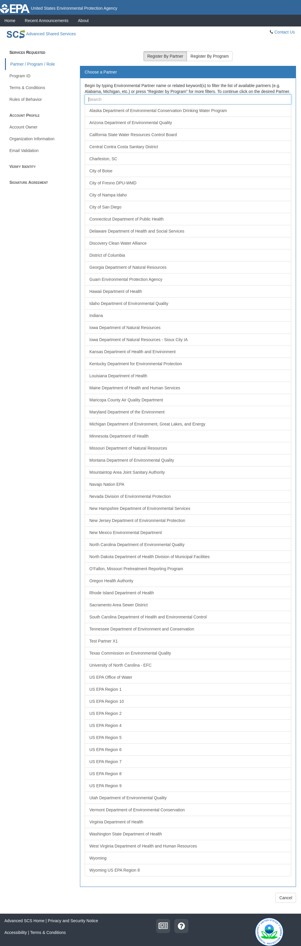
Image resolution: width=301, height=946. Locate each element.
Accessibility (15, 932)
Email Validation (24, 150)
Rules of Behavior (25, 99)
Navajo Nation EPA (106, 484)
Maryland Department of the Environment (127, 412)
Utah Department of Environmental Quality (128, 797)
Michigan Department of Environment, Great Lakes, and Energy (147, 424)
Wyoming (97, 858)
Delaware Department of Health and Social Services (136, 231)
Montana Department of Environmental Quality (131, 460)
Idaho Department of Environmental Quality (128, 303)
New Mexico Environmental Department (125, 532)
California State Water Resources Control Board (133, 134)
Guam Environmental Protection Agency (125, 279)
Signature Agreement (28, 182)
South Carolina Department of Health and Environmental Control (148, 617)
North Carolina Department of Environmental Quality (137, 544)
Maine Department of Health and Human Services (134, 388)
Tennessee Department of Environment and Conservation (141, 629)
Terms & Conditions (27, 87)
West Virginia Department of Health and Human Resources (143, 846)
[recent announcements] (163, 925)
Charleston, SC (103, 158)
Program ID (20, 76)
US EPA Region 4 (105, 725)
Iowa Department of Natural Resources (124, 327)
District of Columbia (107, 255)
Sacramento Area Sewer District (118, 605)
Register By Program (209, 56)
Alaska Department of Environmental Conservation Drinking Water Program (158, 110)
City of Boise (101, 170)
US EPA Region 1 (105, 689)
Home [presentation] (9, 20)
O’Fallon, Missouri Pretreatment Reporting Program (136, 568)
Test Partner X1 (103, 641)
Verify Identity (22, 166)
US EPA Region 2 (105, 713)
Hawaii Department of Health (115, 291)
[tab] (188, 72)
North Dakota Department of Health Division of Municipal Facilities (149, 556)
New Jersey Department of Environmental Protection (137, 520)
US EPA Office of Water (110, 677)
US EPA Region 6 (105, 749)
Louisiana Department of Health (118, 375)
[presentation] (46, 20)
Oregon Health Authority (111, 580)
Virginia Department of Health (116, 822)
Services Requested (27, 52)
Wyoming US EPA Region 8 (114, 870)
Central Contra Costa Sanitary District (123, 146)
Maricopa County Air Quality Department (126, 400)
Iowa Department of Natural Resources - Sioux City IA (138, 339)
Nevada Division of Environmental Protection (130, 496)
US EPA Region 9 (105, 785)
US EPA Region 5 (105, 737)
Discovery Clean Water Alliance (118, 243)
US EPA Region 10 (106, 701)
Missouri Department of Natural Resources (128, 448)
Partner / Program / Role (32, 64)
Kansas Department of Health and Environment (132, 351)
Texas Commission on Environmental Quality (130, 653)
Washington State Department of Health (125, 834)
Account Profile (24, 115)
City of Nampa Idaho (108, 195)
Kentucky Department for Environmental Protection (135, 363)
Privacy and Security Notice (73, 920)
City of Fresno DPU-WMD (112, 183)
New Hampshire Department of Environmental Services (139, 508)
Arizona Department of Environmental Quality (130, 122)
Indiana (96, 315)
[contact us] (181, 925)
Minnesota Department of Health (119, 436)
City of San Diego (105, 207)
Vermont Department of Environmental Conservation (137, 809)
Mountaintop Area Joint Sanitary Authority (127, 472)
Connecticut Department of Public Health (126, 219)
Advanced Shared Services (40, 33)
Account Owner (23, 127)
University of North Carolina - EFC (120, 665)
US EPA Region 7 (105, 761)
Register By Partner (165, 56)
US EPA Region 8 (105, 773)
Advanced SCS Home (24, 920)
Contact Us (285, 32)
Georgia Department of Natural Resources (127, 267)
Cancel (285, 897)
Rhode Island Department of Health (121, 592)
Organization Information (31, 138)
